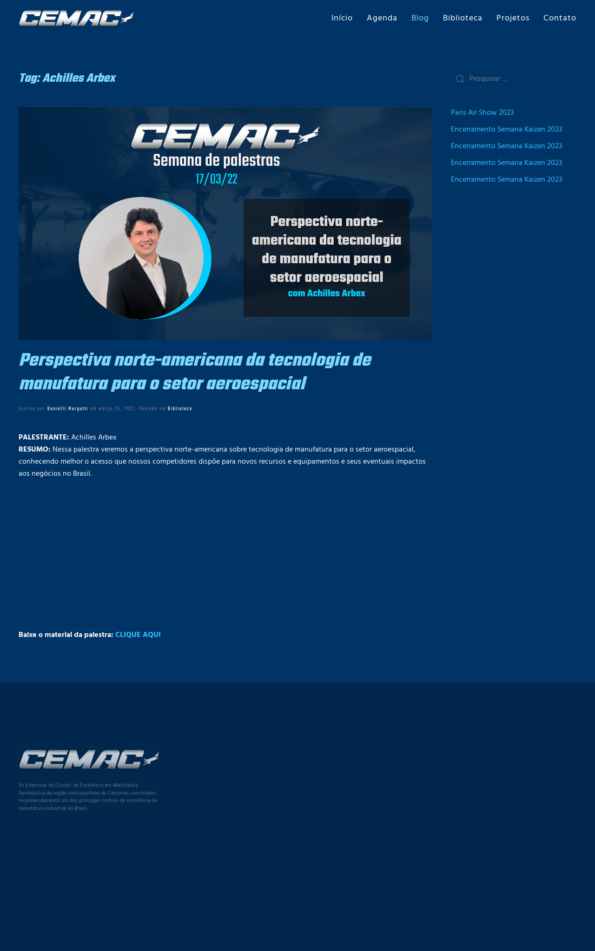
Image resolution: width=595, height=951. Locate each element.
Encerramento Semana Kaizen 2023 (506, 130)
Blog (420, 18)
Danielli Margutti (67, 409)
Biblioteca (463, 18)
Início (342, 18)
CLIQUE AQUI (138, 635)
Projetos (512, 18)
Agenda (382, 18)
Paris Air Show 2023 (482, 113)
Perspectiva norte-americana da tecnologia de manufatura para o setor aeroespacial (194, 372)
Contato (559, 18)
